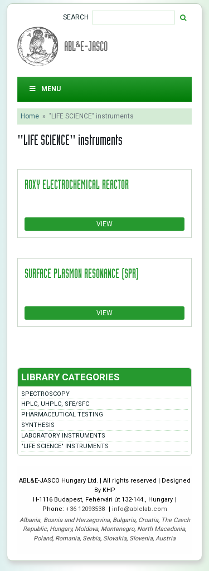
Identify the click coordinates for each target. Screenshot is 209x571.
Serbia (91, 538)
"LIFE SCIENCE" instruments (65, 446)
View (104, 224)
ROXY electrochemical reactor (77, 184)
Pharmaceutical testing (62, 414)
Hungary (61, 529)
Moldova (86, 529)
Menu (44, 89)
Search (76, 17)
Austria (165, 538)
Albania (30, 520)
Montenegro (117, 529)
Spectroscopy (45, 394)
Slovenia (141, 538)
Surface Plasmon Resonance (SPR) (82, 273)
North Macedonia (161, 529)
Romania (67, 538)
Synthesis (38, 425)
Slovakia (115, 538)
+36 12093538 (86, 509)
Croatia (148, 520)
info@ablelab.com (139, 509)
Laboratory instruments (63, 435)
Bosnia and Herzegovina (76, 520)
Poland (42, 538)
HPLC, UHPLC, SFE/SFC (55, 404)
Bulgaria (124, 520)
